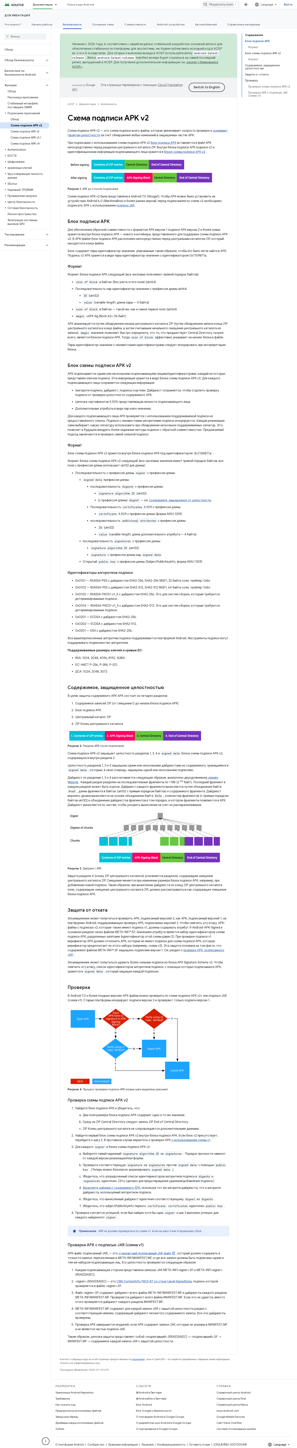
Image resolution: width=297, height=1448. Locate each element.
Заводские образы (66, 1416)
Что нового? (13, 24)
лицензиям (138, 1359)
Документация (17, 15)
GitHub (59, 1429)
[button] (22, 60)
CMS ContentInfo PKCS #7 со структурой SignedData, (154, 1281)
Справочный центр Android (233, 1392)
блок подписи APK (163, 143)
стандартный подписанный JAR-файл (145, 1253)
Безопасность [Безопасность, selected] (72, 24)
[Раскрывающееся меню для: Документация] (57, 4)
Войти (288, 4)
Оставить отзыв (199, 1444)
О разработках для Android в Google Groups (163, 1423)
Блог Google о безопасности (153, 1410)
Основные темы (103, 24)
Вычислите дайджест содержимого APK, (112, 1188)
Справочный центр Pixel (231, 1398)
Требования (62, 1398)
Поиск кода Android (80, 4)
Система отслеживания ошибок (236, 1429)
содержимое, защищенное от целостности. (180, 500)
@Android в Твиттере (149, 1392)
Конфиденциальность (171, 1444)
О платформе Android (69, 1444)
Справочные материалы (243, 24)
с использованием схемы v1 (190, 1140)
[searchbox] (25, 37)
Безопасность (109, 104)
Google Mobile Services (230, 1416)
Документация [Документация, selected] (42, 4)
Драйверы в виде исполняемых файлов (79, 1423)
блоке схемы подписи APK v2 (184, 152)
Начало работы (42, 24)
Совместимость (135, 24)
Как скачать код (65, 1404)
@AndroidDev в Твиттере (151, 1398)
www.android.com (227, 1410)
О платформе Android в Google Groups (160, 1416)
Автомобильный (206, 24)
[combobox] (220, 4)
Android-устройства (171, 24)
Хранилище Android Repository (74, 1392)
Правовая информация (123, 1444)
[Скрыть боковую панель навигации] (45, 1441)
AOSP (71, 104)
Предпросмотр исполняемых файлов (78, 1410)
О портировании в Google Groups (156, 1429)
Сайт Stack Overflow (229, 1423)
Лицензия (147, 1444)
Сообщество (96, 1444)
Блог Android (144, 1404)
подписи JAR (125, 205)
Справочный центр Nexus (232, 1404)
